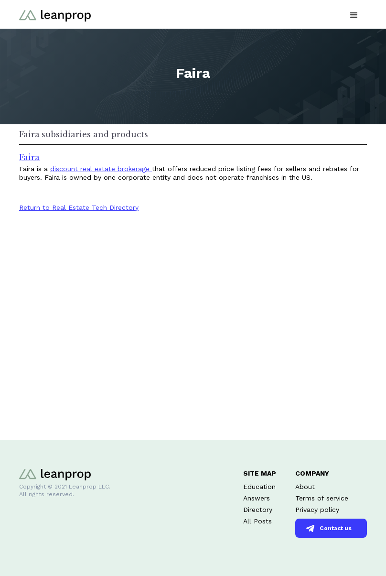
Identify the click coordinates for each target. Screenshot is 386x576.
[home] (55, 14)
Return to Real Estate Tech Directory (79, 207)
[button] (354, 14)
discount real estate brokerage (101, 169)
